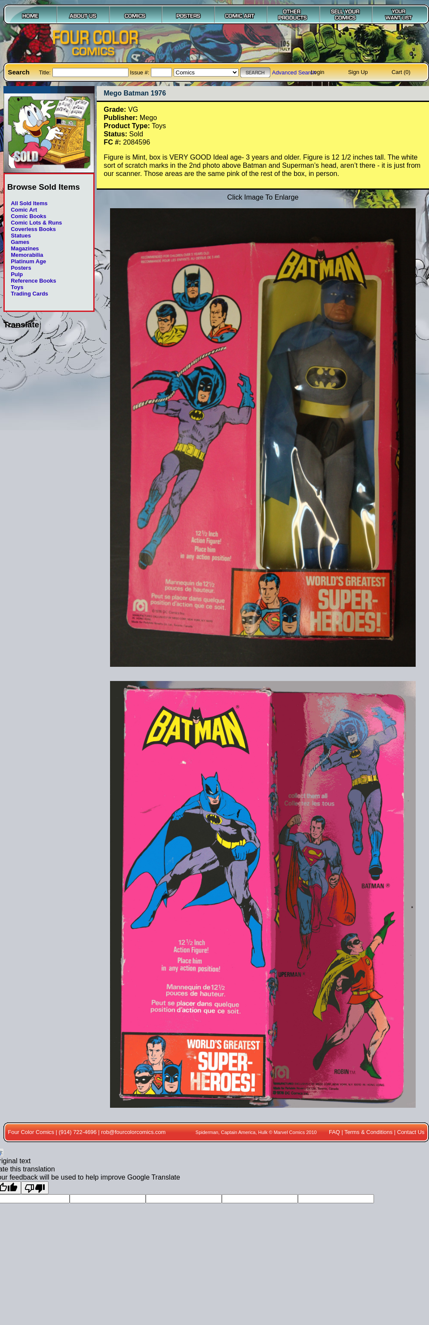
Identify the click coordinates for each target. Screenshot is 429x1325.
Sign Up (358, 72)
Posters (21, 268)
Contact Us (411, 1132)
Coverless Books (33, 229)
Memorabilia (27, 255)
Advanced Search (294, 72)
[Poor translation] (35, 1187)
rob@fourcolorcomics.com (133, 1132)
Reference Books (33, 280)
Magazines (25, 248)
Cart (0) (401, 72)
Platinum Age (28, 261)
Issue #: (140, 72)
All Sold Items (29, 203)
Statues (21, 235)
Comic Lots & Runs (36, 222)
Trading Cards (29, 293)
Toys (17, 287)
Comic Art (24, 209)
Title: (45, 72)
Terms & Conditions (368, 1132)
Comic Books (28, 216)
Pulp (17, 274)
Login (318, 72)
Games (20, 242)
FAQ (334, 1132)
